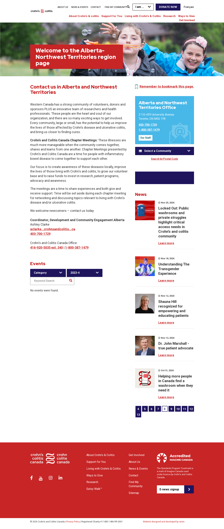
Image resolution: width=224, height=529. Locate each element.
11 (184, 409)
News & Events (79, 7)
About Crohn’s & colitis (84, 16)
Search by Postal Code (164, 158)
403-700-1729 (40, 234)
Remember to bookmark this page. (167, 86)
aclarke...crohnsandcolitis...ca (52, 229)
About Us (62, 7)
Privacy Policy (73, 521)
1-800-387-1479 (77, 247)
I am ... (139, 7)
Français (189, 7)
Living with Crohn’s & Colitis (143, 16)
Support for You (111, 16)
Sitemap (134, 493)
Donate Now (168, 7)
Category (40, 272)
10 (178, 409)
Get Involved (187, 20)
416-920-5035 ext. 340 (46, 247)
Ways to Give (186, 16)
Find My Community (116, 7)
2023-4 (75, 272)
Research (169, 16)
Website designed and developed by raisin (164, 521)
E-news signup (169, 489)
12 (191, 409)
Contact (96, 7)
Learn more (166, 243)
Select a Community (157, 151)
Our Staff (145, 137)
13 (138, 414)
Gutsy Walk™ (94, 489)
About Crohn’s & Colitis (100, 455)
